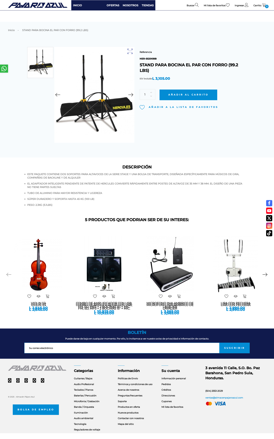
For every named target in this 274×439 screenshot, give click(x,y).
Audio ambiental (83, 424)
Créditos (166, 395)
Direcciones (168, 401)
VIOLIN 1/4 (38, 310)
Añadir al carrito (188, 88)
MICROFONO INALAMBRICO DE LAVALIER (169, 312)
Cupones (166, 407)
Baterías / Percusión (85, 401)
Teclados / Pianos (83, 395)
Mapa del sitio (126, 429)
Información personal (173, 384)
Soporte (122, 407)
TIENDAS (148, 5)
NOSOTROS (130, 5)
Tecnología (80, 429)
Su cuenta (170, 377)
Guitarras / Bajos (83, 384)
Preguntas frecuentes (130, 401)
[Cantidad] (147, 88)
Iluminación (81, 418)
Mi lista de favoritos (172, 412)
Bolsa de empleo (35, 415)
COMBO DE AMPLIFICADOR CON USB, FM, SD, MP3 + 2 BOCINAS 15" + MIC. (104, 312)
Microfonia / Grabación (86, 407)
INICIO (77, 5)
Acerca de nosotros (128, 395)
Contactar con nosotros (131, 424)
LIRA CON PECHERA (235, 310)
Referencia (146, 52)
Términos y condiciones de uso (135, 390)
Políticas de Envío (128, 384)
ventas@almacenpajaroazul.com (224, 403)
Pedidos (166, 390)
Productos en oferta (129, 412)
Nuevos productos (128, 418)
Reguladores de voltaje (87, 435)
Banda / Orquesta (84, 412)
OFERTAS (113, 5)
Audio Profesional (84, 390)
